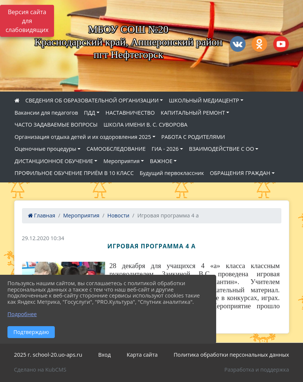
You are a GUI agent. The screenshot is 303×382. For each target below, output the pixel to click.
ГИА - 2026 (165, 148)
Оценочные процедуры (45, 148)
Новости (118, 215)
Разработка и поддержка (256, 369)
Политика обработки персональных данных (231, 354)
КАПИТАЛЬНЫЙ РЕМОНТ (193, 112)
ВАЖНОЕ (161, 161)
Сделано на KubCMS (40, 369)
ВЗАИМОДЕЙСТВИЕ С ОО (221, 148)
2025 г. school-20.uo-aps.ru (48, 354)
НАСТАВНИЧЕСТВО (130, 112)
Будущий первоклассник (172, 172)
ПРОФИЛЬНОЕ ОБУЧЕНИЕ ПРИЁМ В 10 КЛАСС (74, 172)
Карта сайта (142, 354)
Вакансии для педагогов (46, 112)
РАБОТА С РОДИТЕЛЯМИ (193, 136)
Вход (104, 354)
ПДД (89, 112)
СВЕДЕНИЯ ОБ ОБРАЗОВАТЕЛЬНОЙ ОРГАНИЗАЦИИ (92, 100)
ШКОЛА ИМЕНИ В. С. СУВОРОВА (145, 124)
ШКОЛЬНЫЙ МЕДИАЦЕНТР (204, 100)
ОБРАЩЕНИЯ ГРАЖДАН (240, 172)
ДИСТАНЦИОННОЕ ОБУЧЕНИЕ (54, 161)
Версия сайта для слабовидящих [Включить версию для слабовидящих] (27, 21)
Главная (42, 215)
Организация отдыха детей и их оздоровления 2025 (83, 136)
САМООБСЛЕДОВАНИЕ (115, 148)
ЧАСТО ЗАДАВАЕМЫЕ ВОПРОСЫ (56, 124)
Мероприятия (121, 161)
